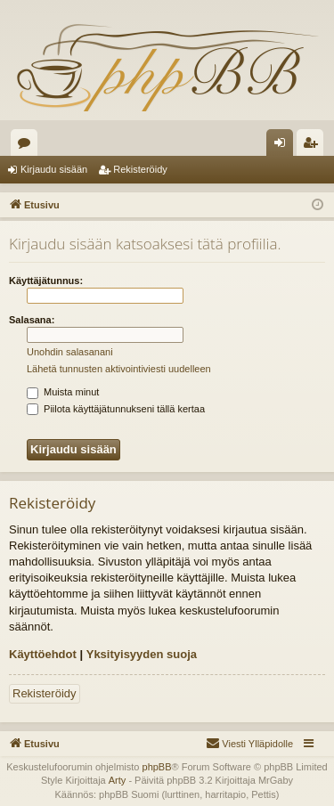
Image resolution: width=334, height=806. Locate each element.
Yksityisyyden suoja (141, 654)
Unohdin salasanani (70, 351)
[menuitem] (249, 743)
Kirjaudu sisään (53, 169)
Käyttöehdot (43, 654)
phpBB (157, 766)
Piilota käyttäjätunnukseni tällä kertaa (116, 408)
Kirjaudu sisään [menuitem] (283, 146)
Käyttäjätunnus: (46, 280)
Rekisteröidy (140, 169)
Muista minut (63, 392)
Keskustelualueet (27, 146)
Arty (117, 780)
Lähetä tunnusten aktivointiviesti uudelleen (119, 368)
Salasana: (31, 319)
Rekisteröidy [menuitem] (314, 146)
